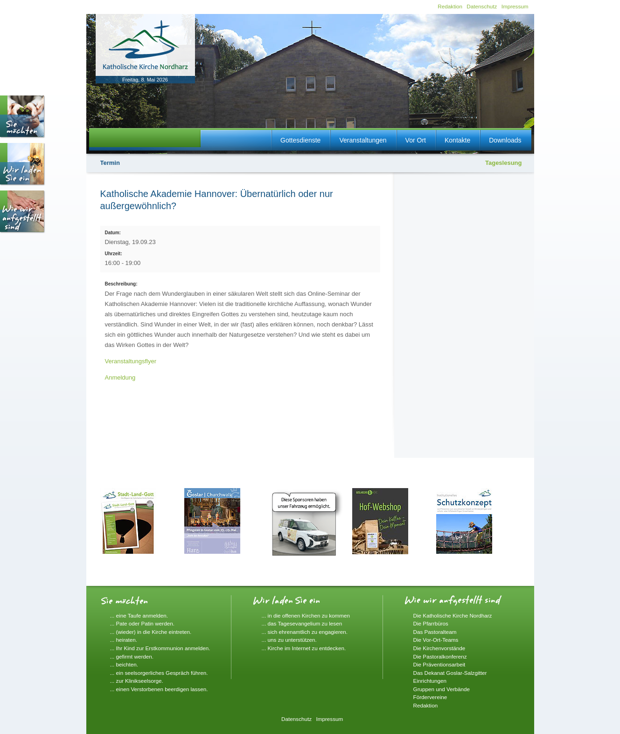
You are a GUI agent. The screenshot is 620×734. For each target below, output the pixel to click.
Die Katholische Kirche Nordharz (452, 615)
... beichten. (124, 664)
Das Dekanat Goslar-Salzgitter (450, 673)
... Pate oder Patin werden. (142, 623)
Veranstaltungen (362, 140)
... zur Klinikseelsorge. (136, 681)
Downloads (505, 140)
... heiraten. (123, 640)
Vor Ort (415, 140)
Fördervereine (430, 697)
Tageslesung (503, 162)
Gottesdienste (300, 140)
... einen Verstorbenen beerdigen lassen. (159, 689)
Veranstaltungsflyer (131, 361)
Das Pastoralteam (435, 632)
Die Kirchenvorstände (439, 648)
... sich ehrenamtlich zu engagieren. (305, 632)
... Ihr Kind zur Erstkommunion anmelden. (160, 648)
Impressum (515, 6)
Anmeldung (120, 377)
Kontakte (457, 140)
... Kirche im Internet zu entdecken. (304, 648)
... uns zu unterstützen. (289, 640)
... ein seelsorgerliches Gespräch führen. (159, 673)
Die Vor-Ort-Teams (436, 640)
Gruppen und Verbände (441, 689)
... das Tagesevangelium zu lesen (302, 623)
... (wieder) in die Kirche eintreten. (151, 632)
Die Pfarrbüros (430, 623)
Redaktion (450, 6)
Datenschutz (482, 6)
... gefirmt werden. (132, 656)
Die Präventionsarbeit (439, 664)
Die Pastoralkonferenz (440, 656)
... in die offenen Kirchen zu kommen (306, 615)
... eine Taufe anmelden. (139, 615)
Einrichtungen (429, 681)
